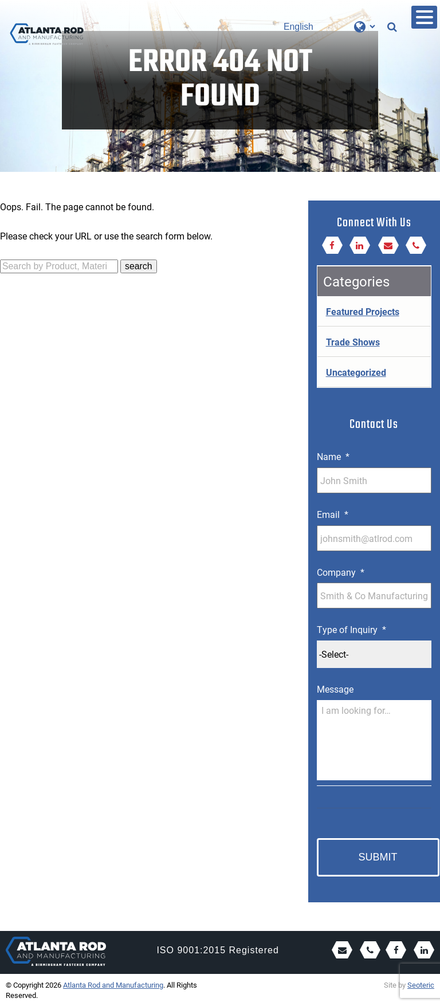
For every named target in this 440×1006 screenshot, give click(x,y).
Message (335, 689)
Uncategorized (356, 372)
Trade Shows (353, 342)
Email (332, 514)
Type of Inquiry (351, 629)
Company (340, 572)
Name (333, 456)
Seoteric (420, 985)
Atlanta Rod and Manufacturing (113, 985)
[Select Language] (329, 26)
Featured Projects (362, 311)
